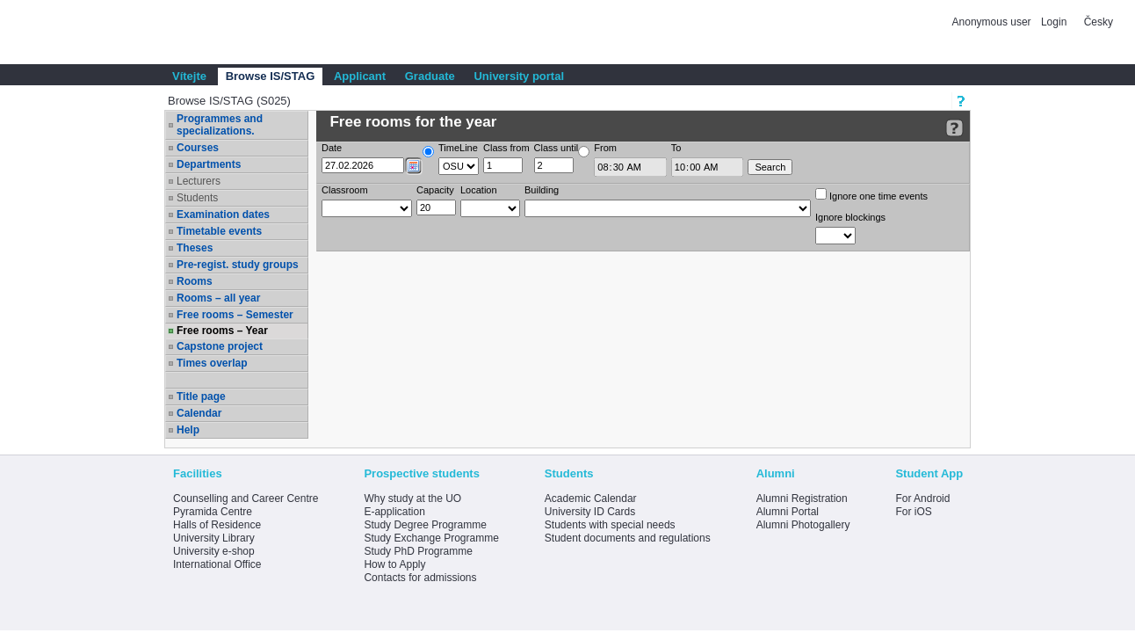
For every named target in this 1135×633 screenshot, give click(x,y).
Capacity (435, 190)
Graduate (430, 76)
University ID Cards (590, 512)
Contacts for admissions (420, 577)
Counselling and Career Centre (245, 498)
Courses (198, 148)
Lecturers (198, 181)
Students (197, 198)
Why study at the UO (412, 498)
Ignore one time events (871, 194)
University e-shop (214, 551)
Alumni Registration (802, 498)
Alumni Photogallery (803, 525)
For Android (922, 498)
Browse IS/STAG (270, 76)
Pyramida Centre (212, 512)
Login (1053, 22)
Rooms (195, 281)
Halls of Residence (217, 525)
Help (188, 430)
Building (541, 190)
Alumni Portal (787, 512)
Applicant (360, 76)
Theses (195, 248)
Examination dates (223, 214)
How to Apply (394, 564)
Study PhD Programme (418, 551)
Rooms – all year (218, 298)
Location (478, 190)
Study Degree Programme (425, 525)
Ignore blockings (850, 217)
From (605, 147)
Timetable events (219, 231)
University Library (214, 538)
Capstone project (220, 346)
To (676, 147)
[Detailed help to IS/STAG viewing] (954, 128)
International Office (217, 564)
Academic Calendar (591, 498)
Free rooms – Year (222, 330)
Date (332, 147)
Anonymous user (993, 22)
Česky (1098, 22)
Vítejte (189, 76)
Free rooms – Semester (235, 315)
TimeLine (458, 147)
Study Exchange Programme (431, 538)
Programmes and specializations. (220, 125)
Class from (506, 147)
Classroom (345, 190)
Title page (201, 396)
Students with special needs (610, 525)
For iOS (913, 512)
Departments (209, 164)
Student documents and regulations (628, 538)
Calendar (199, 413)
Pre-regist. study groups (238, 264)
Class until (556, 147)
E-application (394, 512)
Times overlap (212, 363)
